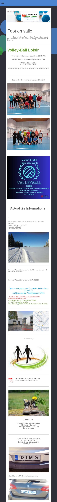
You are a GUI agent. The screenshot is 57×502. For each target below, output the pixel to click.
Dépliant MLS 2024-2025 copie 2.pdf (27, 378)
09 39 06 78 (30, 428)
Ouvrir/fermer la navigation (28, 3)
